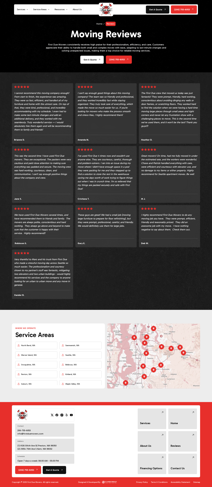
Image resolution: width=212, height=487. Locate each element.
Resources (60, 9)
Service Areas (40, 9)
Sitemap (196, 482)
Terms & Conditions (159, 482)
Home (99, 23)
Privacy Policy (142, 482)
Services (21, 9)
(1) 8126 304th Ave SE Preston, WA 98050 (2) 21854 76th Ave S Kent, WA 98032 (37, 447)
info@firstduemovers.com (30, 433)
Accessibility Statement (180, 482)
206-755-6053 (24, 430)
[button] (22, 9)
